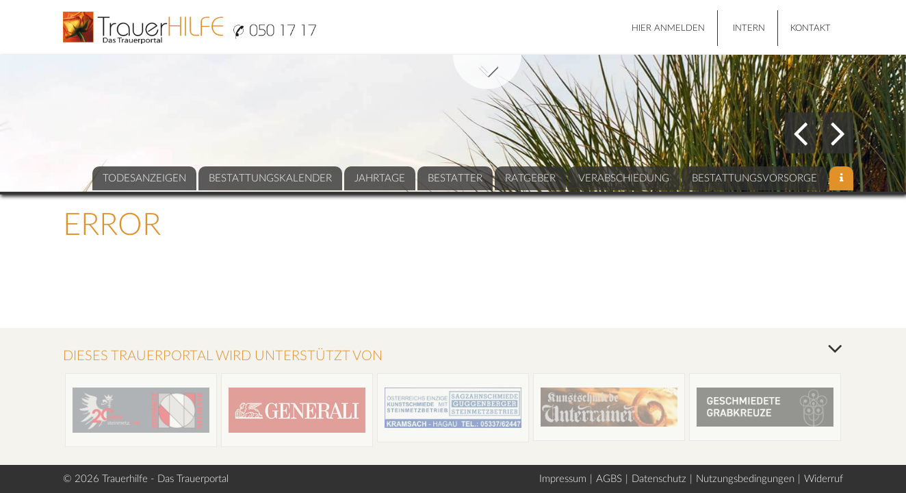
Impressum (562, 479)
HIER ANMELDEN (668, 28)
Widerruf (823, 479)
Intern (749, 28)
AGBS (609, 479)
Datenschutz (659, 479)
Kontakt (810, 28)
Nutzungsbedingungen (745, 479)
